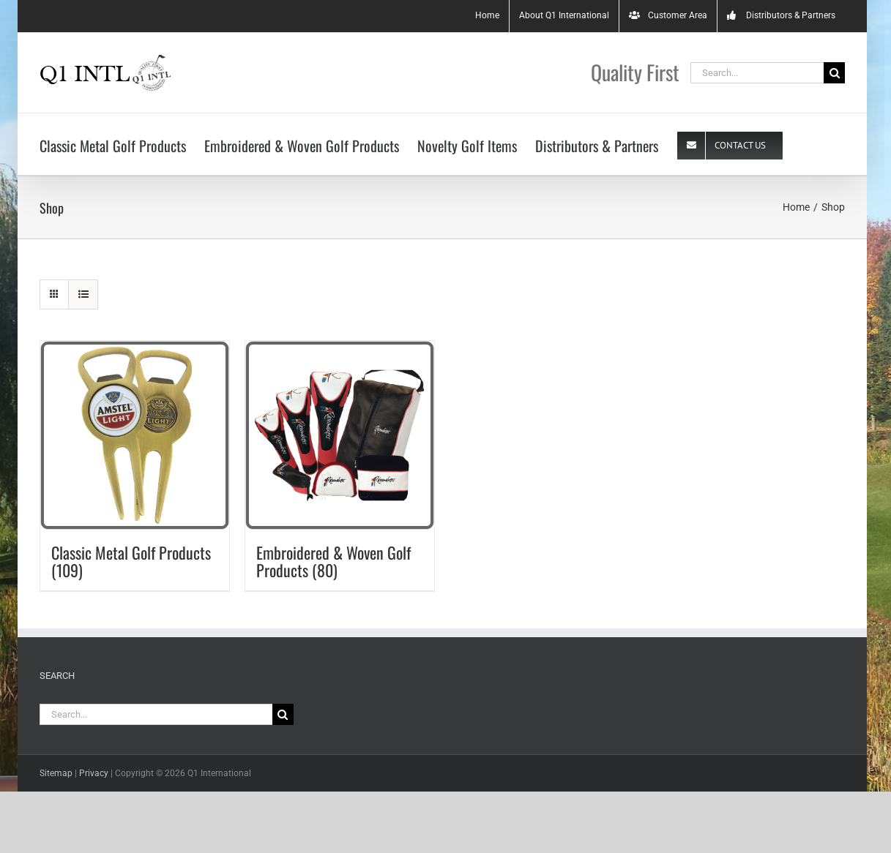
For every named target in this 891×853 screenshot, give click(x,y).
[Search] (834, 72)
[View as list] (83, 294)
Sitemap (56, 773)
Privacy (93, 773)
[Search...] (757, 72)
